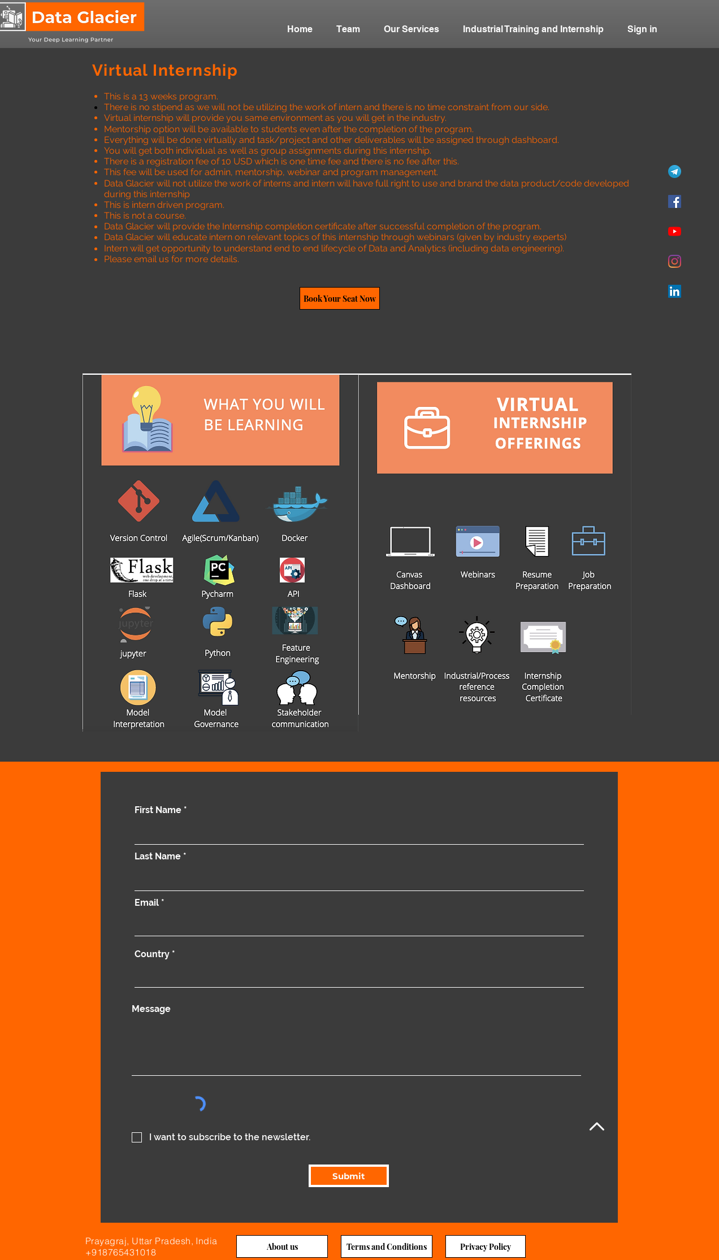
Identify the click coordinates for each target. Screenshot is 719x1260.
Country (152, 954)
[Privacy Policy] (485, 1246)
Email (147, 902)
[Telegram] (674, 171)
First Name (158, 810)
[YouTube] (674, 231)
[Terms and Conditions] (386, 1246)
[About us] (282, 1246)
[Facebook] (674, 201)
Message (151, 1009)
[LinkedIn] (674, 291)
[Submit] (349, 1176)
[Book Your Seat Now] (340, 298)
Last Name (158, 856)
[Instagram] (674, 261)
